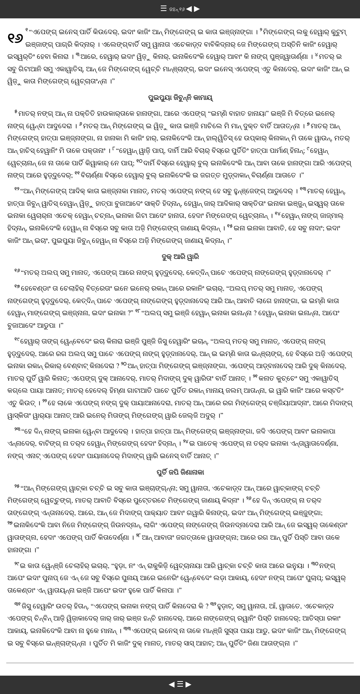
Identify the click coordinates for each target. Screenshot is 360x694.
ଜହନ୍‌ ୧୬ (177, 9)
